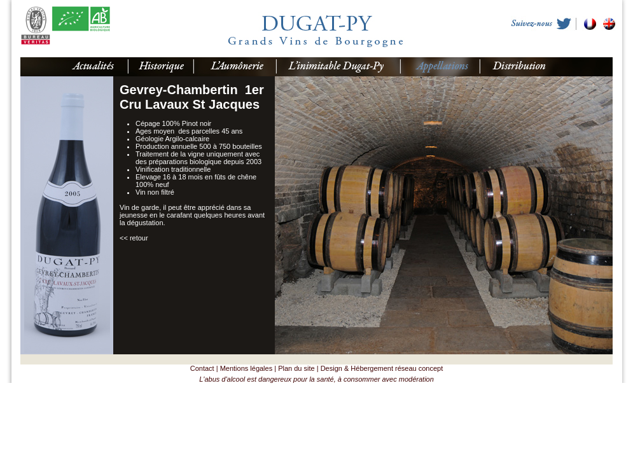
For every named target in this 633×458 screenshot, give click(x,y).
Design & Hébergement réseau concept (382, 368)
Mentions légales (246, 368)
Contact (202, 368)
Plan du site (296, 368)
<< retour (134, 238)
